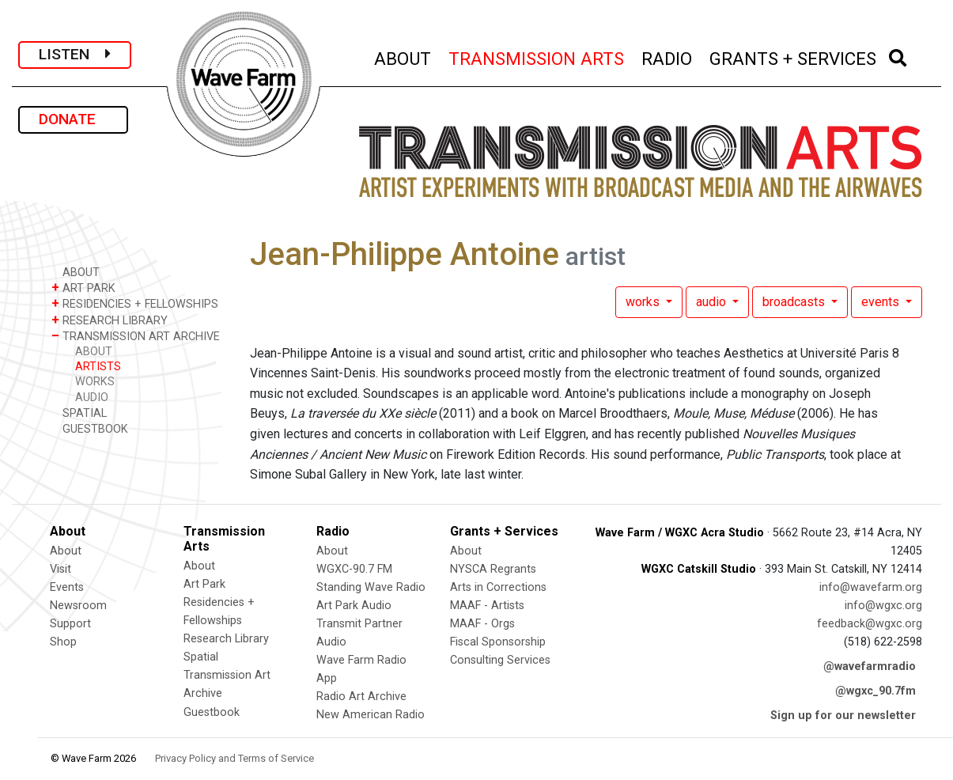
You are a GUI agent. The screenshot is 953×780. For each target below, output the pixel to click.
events (881, 301)
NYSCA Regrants (493, 569)
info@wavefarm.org (870, 587)
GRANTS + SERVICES (794, 56)
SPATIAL (79, 412)
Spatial (200, 657)
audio (712, 301)
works (644, 301)
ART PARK (83, 287)
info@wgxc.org (883, 605)
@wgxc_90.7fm (875, 691)
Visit (60, 569)
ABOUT (403, 56)
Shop (63, 642)
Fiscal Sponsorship (498, 642)
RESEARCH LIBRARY (109, 320)
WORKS (95, 381)
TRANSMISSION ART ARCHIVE (135, 335)
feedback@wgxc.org (869, 623)
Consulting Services (500, 660)
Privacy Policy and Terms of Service (234, 758)
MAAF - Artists (487, 605)
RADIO (667, 56)
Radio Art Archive (361, 696)
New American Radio (370, 714)
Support (70, 623)
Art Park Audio (353, 605)
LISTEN (75, 54)
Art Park (204, 584)
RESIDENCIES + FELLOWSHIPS (134, 303)
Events (67, 587)
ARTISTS (98, 366)
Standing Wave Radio (370, 587)
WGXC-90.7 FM (354, 569)
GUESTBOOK (89, 428)
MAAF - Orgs (482, 623)
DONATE (73, 119)
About (65, 551)
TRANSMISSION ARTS (537, 56)
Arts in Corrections (498, 587)
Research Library (226, 639)
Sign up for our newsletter (843, 715)
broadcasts (795, 301)
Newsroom (78, 605)
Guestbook (211, 712)
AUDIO (91, 397)
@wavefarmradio (869, 666)
